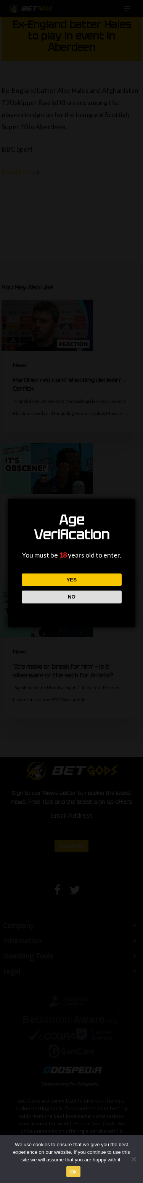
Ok (73, 1172)
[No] (133, 1159)
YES (71, 580)
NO (71, 597)
